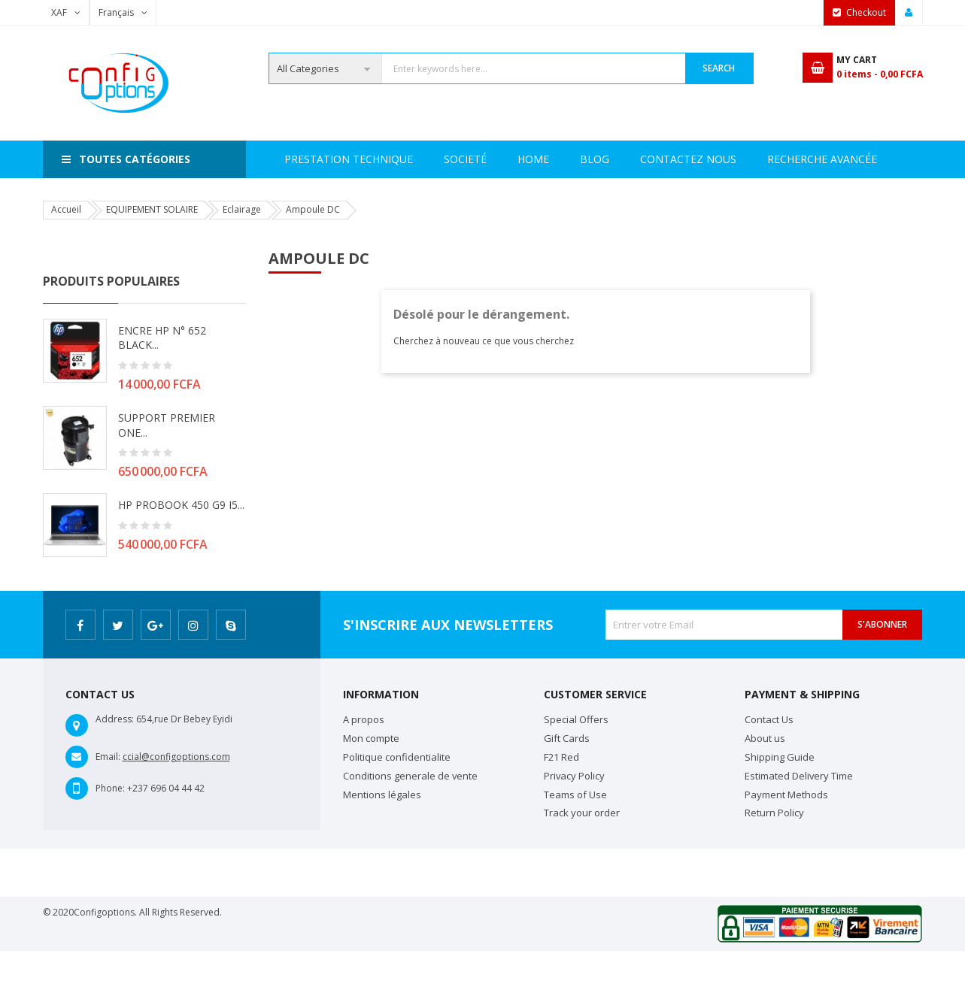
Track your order (582, 812)
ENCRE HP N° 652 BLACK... (162, 338)
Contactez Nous (771, 159)
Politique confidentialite (397, 757)
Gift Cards (567, 738)
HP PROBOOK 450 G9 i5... (181, 505)
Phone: (110, 788)
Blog (867, 159)
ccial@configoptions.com (176, 756)
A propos (363, 719)
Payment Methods (786, 794)
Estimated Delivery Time (799, 775)
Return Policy (774, 812)
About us (765, 738)
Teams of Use (575, 794)
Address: (115, 719)
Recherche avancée (635, 159)
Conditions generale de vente (410, 775)
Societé (368, 159)
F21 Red (561, 757)
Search (719, 68)
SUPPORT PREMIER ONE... (166, 425)
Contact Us (769, 719)
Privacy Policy (574, 775)
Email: (108, 756)
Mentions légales (382, 794)
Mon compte (371, 738)
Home (300, 159)
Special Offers (576, 719)
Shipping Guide (780, 757)
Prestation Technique (484, 159)
